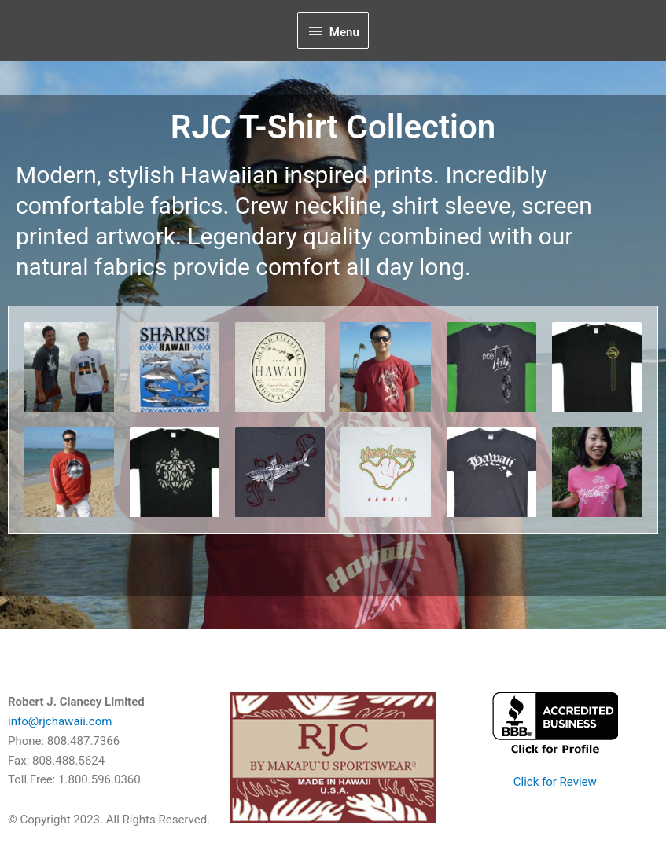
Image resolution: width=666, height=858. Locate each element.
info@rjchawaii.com (60, 721)
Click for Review (555, 782)
